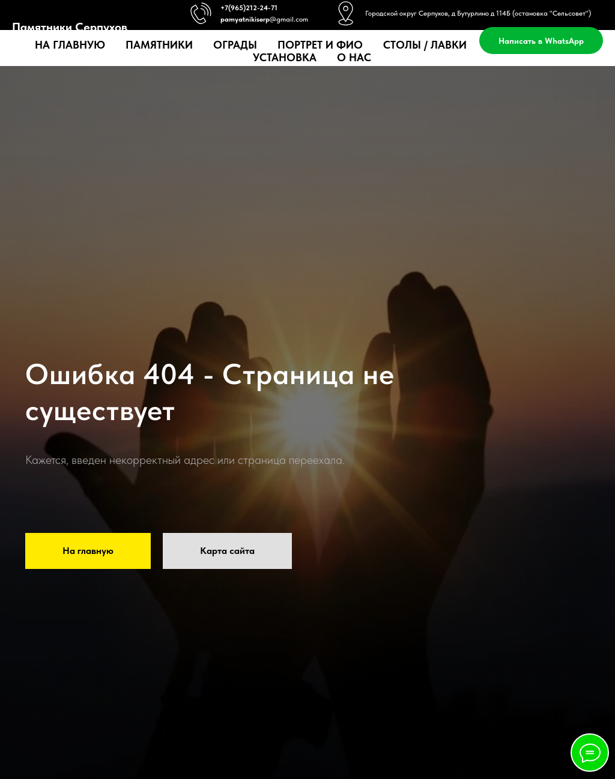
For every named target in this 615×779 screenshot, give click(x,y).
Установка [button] (285, 57)
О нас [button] (354, 57)
